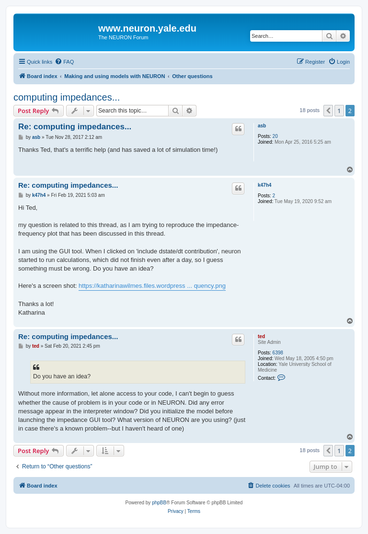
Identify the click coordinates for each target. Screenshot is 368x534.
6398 (278, 352)
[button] (328, 110)
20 (275, 136)
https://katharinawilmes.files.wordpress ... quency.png (152, 285)
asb (262, 125)
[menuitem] (64, 62)
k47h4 (264, 185)
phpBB (159, 502)
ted (261, 336)
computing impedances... (66, 97)
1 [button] (339, 110)
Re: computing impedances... (74, 126)
